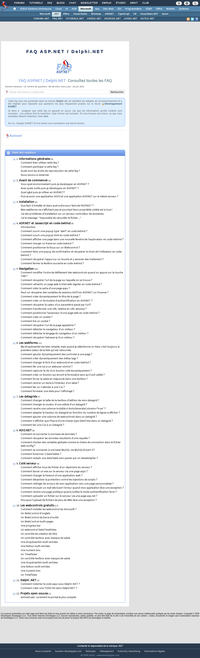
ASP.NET (109, 14)
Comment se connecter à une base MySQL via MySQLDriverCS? (58, 450)
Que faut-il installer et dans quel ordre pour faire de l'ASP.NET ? (57, 205)
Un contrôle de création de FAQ (39, 534)
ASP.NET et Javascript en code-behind (45, 223)
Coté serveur (27, 464)
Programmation (133, 9)
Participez (91, 651)
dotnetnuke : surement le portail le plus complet (48, 597)
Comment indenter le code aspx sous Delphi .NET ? (50, 584)
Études (120, 3)
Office (159, 9)
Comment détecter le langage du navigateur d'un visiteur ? (54, 333)
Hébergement (107, 651)
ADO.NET (25, 430)
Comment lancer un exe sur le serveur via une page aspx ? (54, 471)
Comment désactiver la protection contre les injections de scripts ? (59, 479)
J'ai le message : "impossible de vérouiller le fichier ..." (51, 218)
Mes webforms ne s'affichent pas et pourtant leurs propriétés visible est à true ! (66, 210)
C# (134, 14)
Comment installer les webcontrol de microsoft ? (49, 509)
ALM (74, 9)
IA (66, 9)
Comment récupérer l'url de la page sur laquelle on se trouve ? (56, 280)
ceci (45, 116)
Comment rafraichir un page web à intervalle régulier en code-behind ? (61, 284)
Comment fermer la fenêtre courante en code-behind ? (52, 263)
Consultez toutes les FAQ (90, 81)
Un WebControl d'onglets (35, 513)
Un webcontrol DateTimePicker (39, 530)
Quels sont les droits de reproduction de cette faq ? (50, 171)
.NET (56, 14)
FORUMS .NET (41, 18)
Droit (133, 3)
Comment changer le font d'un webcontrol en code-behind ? (56, 362)
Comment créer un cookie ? (37, 317)
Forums (19, 3)
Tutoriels (36, 3)
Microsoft (85, 9)
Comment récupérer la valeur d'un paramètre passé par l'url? (56, 305)
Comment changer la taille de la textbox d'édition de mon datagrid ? (60, 400)
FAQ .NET (57, 18)
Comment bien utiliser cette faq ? (40, 162)
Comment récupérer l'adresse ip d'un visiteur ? (48, 337)
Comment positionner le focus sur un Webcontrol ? (50, 247)
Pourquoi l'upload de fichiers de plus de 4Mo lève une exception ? (59, 500)
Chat (72, 3)
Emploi (106, 3)
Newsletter (88, 3)
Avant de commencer (33, 180)
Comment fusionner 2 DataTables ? (41, 454)
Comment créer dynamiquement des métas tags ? (49, 358)
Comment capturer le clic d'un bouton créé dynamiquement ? (56, 371)
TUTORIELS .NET (75, 18)
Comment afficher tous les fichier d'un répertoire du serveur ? (56, 467)
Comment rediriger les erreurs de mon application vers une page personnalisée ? (67, 483)
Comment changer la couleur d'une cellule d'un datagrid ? (54, 404)
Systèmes (184, 9)
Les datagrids (28, 397)
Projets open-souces (34, 594)
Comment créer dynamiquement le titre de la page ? (51, 296)
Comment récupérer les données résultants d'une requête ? (55, 438)
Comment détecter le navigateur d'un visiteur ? (48, 329)
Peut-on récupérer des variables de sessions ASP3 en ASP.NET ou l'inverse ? (65, 292)
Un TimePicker (29, 554)
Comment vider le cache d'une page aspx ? (45, 288)
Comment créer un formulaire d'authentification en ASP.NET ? (57, 300)
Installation (26, 202)
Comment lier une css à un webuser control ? (47, 366)
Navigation (26, 269)
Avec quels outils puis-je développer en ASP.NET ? (50, 188)
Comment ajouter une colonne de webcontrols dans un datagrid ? (59, 417)
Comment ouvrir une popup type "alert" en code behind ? (54, 231)
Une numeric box (30, 550)
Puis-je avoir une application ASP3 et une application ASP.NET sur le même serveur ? (69, 196)
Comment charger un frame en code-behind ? (47, 243)
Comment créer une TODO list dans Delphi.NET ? (49, 588)
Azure (165, 14)
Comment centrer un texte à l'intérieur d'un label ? (50, 383)
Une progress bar (31, 525)
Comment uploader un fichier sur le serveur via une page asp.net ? (59, 496)
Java (97, 9)
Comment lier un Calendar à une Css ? (43, 387)
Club (145, 3)
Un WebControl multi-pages (37, 521)
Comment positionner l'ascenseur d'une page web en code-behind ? (60, 313)
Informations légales (154, 651)
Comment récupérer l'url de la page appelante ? (48, 325)
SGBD (149, 9)
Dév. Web (108, 9)
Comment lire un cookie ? (35, 321)
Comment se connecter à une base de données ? (49, 434)
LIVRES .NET (130, 18)
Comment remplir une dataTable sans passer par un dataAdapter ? (59, 458)
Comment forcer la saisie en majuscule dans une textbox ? (54, 379)
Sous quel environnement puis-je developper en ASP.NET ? (55, 184)
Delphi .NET (28, 580)
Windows (96, 14)
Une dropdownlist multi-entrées (39, 542)
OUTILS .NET (147, 18)
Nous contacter (43, 651)
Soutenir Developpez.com (68, 651)
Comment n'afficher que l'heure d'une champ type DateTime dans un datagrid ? (67, 421)
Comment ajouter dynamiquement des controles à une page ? (56, 354)
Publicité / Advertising (129, 651)
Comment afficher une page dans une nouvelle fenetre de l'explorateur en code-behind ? (72, 239)
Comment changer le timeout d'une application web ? (52, 475)
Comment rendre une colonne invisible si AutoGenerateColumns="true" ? (63, 408)
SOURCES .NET (112, 18)
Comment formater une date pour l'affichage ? (47, 391)
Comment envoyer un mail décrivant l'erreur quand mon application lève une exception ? (72, 488)
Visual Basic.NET (149, 14)
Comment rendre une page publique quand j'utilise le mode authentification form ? (69, 492)
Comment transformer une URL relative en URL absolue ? (54, 309)
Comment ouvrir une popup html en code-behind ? (50, 235)
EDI (119, 9)
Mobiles (170, 9)
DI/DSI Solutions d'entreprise (35, 9)
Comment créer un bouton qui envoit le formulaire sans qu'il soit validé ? (63, 375)
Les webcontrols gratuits (37, 506)
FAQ (49, 3)
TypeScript (123, 14)
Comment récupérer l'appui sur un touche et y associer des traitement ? (62, 259)
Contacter (82, 646)
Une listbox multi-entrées (35, 546)
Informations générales (34, 159)
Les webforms (28, 343)
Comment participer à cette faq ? (40, 167)
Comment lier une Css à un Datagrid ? (42, 425)
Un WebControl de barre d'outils (40, 517)
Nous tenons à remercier (35, 175)
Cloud (58, 9)
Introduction (28, 227)
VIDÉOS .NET (94, 18)
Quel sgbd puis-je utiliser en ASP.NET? (43, 192)
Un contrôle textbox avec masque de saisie (45, 538)
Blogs (60, 3)
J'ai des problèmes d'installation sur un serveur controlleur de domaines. (62, 214)
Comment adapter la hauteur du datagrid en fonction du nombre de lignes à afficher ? (70, 412)
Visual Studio (80, 14)
